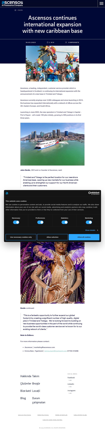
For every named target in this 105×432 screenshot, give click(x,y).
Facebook (71, 379)
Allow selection (52, 237)
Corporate (72, 42)
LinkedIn (71, 385)
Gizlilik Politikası (24, 415)
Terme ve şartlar (61, 415)
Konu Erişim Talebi (80, 415)
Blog (20, 10)
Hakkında (25, 376)
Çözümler (25, 383)
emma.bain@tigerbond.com (56, 351)
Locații (36, 391)
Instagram (71, 392)
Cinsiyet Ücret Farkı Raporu (52, 420)
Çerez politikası (43, 415)
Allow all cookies (84, 237)
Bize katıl (25, 391)
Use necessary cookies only (21, 237)
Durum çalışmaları (38, 400)
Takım (35, 376)
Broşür (36, 383)
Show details (90, 230)
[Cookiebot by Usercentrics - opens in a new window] (90, 193)
